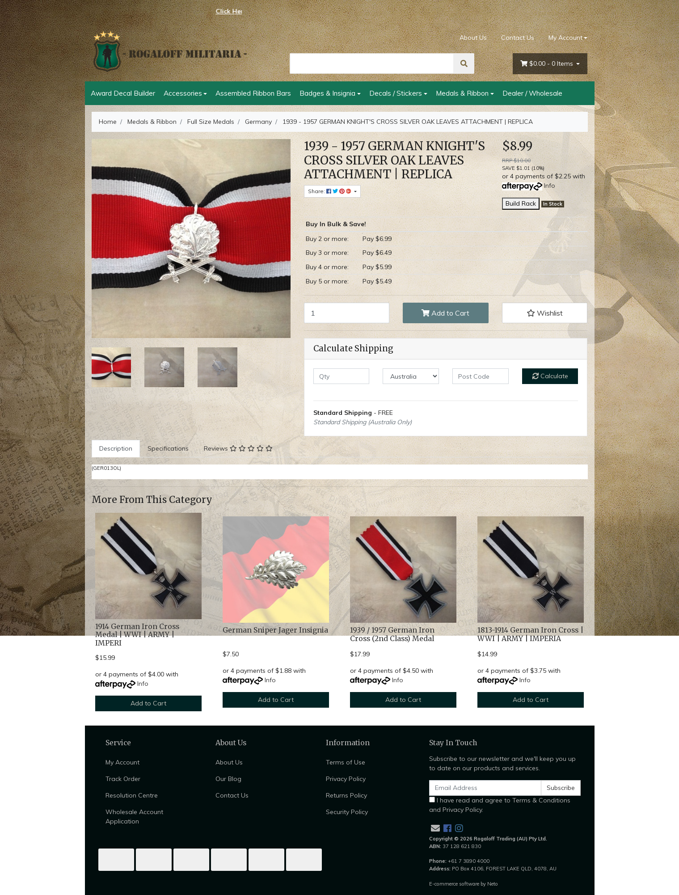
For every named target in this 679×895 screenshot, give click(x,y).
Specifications (168, 448)
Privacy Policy (346, 779)
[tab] (116, 448)
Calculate (550, 376)
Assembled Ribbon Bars (253, 93)
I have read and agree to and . (499, 805)
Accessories (183, 93)
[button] (545, 313)
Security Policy (347, 812)
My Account (122, 762)
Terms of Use (345, 762)
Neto (492, 884)
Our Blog (228, 779)
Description (115, 448)
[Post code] (480, 376)
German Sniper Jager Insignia (275, 630)
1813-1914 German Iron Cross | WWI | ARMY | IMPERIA (530, 634)
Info (549, 186)
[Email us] (435, 828)
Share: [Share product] (330, 191)
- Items (547, 63)
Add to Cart (445, 312)
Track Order (122, 779)
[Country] (411, 376)
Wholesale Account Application (134, 816)
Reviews (238, 448)
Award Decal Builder (123, 93)
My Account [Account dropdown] (565, 38)
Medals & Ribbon (462, 93)
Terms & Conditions (541, 800)
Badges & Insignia (327, 93)
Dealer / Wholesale (532, 93)
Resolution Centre (131, 795)
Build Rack (521, 203)
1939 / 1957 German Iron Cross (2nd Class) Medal (392, 634)
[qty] (341, 376)
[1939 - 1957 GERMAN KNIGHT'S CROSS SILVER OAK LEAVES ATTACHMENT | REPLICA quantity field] (347, 313)
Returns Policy (346, 795)
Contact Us (517, 38)
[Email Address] (485, 788)
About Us (473, 38)
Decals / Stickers (395, 93)
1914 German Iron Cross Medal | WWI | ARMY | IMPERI (137, 635)
